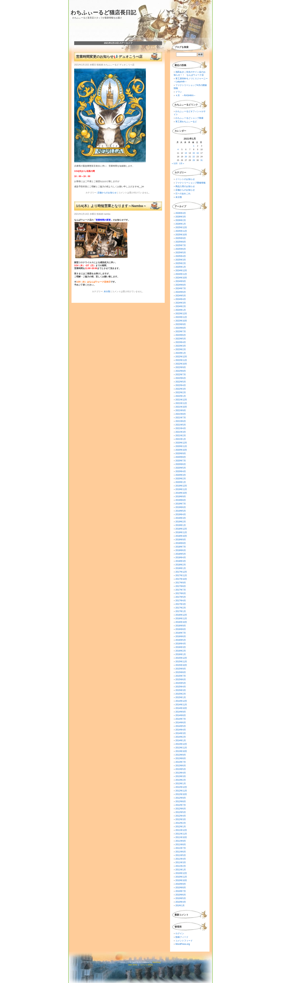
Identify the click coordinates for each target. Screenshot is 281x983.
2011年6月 (180, 851)
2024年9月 (180, 281)
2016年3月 (180, 647)
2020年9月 (180, 453)
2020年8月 (180, 457)
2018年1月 (180, 568)
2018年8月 (180, 543)
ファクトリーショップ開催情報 (190, 183)
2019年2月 (180, 521)
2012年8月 (180, 801)
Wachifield (157, 962)
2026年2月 (180, 220)
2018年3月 (180, 561)
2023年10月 (181, 320)
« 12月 (175, 163)
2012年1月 (180, 826)
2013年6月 (180, 765)
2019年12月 (181, 486)
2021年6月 (180, 421)
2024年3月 (180, 303)
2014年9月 (180, 712)
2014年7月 (180, 719)
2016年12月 (181, 615)
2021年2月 (180, 435)
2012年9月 (180, 798)
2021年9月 (180, 410)
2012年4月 (180, 816)
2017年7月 (180, 590)
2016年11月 (181, 618)
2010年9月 (180, 884)
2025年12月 (181, 227)
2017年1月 (180, 611)
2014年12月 (181, 701)
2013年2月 (180, 780)
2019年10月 (181, 493)
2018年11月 (181, 532)
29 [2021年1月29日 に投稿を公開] (194, 160)
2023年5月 (180, 338)
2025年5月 (180, 252)
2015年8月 (180, 672)
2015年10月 (181, 665)
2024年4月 (180, 299)
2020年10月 (181, 450)
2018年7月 (180, 546)
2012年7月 (180, 805)
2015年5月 (180, 683)
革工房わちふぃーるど (186, 121)
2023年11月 (181, 317)
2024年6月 (180, 292)
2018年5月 (180, 554)
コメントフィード (184, 940)
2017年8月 (180, 586)
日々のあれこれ (182, 193)
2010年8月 (180, 887)
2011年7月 (180, 848)
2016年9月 (180, 625)
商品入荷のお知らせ (185, 186)
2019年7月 (180, 503)
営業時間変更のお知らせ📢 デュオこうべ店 (109, 56)
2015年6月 (180, 679)
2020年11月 (181, 446)
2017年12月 (181, 572)
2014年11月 (181, 704)
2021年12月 (181, 399)
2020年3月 (180, 475)
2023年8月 (180, 328)
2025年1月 (180, 267)
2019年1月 (180, 525)
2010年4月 (180, 902)
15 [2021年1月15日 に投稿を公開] (194, 153)
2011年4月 (180, 859)
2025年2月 (180, 263)
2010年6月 (180, 894)
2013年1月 (180, 783)
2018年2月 (180, 564)
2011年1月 (180, 869)
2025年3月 (180, 259)
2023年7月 (180, 331)
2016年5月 (180, 640)
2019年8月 (180, 500)
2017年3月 (180, 604)
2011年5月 (180, 855)
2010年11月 (181, 877)
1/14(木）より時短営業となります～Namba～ (111, 206)
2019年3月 (180, 518)
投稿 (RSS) (132, 965)
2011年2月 (180, 866)
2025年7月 (180, 245)
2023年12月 (181, 313)
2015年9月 (180, 668)
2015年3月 (180, 690)
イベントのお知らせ (185, 179)
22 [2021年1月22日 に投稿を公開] (194, 157)
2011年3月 (180, 862)
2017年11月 (181, 575)
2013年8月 (180, 758)
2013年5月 (180, 769)
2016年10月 (181, 622)
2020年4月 (180, 471)
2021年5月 (180, 425)
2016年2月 (180, 651)
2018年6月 (180, 550)
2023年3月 (180, 346)
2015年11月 (181, 661)
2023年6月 (180, 335)
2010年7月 (180, 891)
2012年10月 (181, 794)
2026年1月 (180, 224)
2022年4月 (180, 385)
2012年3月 (180, 819)
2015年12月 (181, 658)
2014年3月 (180, 733)
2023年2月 (180, 349)
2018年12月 (181, 529)
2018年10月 (181, 536)
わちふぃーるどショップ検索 (189, 118)
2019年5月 (180, 511)
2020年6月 (180, 464)
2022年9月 (180, 367)
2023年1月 (180, 353)
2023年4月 (180, 342)
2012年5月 (180, 812)
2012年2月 (180, 823)
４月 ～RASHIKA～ (185, 95)
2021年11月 (181, 403)
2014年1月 (180, 740)
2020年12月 (181, 442)
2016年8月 (180, 629)
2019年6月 (180, 507)
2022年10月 (181, 364)
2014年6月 (180, 722)
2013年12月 (181, 744)
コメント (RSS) (146, 965)
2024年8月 (180, 285)
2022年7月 (180, 374)
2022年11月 (181, 360)
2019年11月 (181, 489)
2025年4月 (180, 256)
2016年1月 (180, 654)
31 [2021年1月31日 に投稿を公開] (201, 160)
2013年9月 (180, 755)
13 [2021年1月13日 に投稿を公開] (186, 153)
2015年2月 (180, 694)
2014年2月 (180, 737)
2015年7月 (180, 676)
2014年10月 (181, 708)
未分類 (107, 291)
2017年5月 (180, 597)
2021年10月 (181, 407)
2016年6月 (180, 636)
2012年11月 (181, 790)
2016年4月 (180, 643)
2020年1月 (180, 482)
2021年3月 (180, 432)
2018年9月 (180, 539)
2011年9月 (180, 841)
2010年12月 (181, 873)
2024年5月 (180, 295)
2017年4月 (180, 600)
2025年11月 (181, 231)
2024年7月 (180, 288)
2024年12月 (181, 270)
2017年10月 (181, 579)
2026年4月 (180, 213)
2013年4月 (180, 773)
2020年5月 (180, 468)
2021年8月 (180, 414)
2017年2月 (180, 607)
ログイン (179, 933)
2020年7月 (180, 460)
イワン (178, 92)
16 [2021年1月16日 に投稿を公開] (198, 153)
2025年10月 (181, 234)
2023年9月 (180, 324)
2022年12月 (181, 356)
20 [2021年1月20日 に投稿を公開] (186, 157)
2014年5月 (180, 726)
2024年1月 (180, 310)
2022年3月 (180, 389)
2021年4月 (180, 428)
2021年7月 (180, 417)
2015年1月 (180, 697)
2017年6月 (180, 593)
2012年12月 (181, 787)
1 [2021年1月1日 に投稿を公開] (193, 146)
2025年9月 (180, 238)
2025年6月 (180, 249)
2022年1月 (180, 396)
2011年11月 (181, 834)
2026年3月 (180, 216)
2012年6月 (180, 808)
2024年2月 (180, 306)
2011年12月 (181, 830)
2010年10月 (181, 880)
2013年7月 (180, 762)
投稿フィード (181, 937)
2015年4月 (180, 686)
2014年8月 (180, 715)
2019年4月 (180, 514)
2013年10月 (181, 751)
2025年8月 (180, 242)
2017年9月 (180, 582)
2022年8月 (180, 371)
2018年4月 (180, 557)
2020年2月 (180, 478)
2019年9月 (180, 496)
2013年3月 (180, 776)
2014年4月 (180, 729)
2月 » (181, 163)
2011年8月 (180, 844)
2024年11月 (181, 274)
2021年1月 (180, 439)
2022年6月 (180, 378)
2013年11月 (181, 747)
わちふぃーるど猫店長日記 (103, 12)
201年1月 (180, 905)
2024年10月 (181, 277)
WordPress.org (182, 944)
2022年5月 (180, 381)
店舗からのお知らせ (107, 192)
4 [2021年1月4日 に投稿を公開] (177, 149)
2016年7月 (180, 633)
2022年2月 (180, 392)
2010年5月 (180, 898)
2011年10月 (181, 837)
